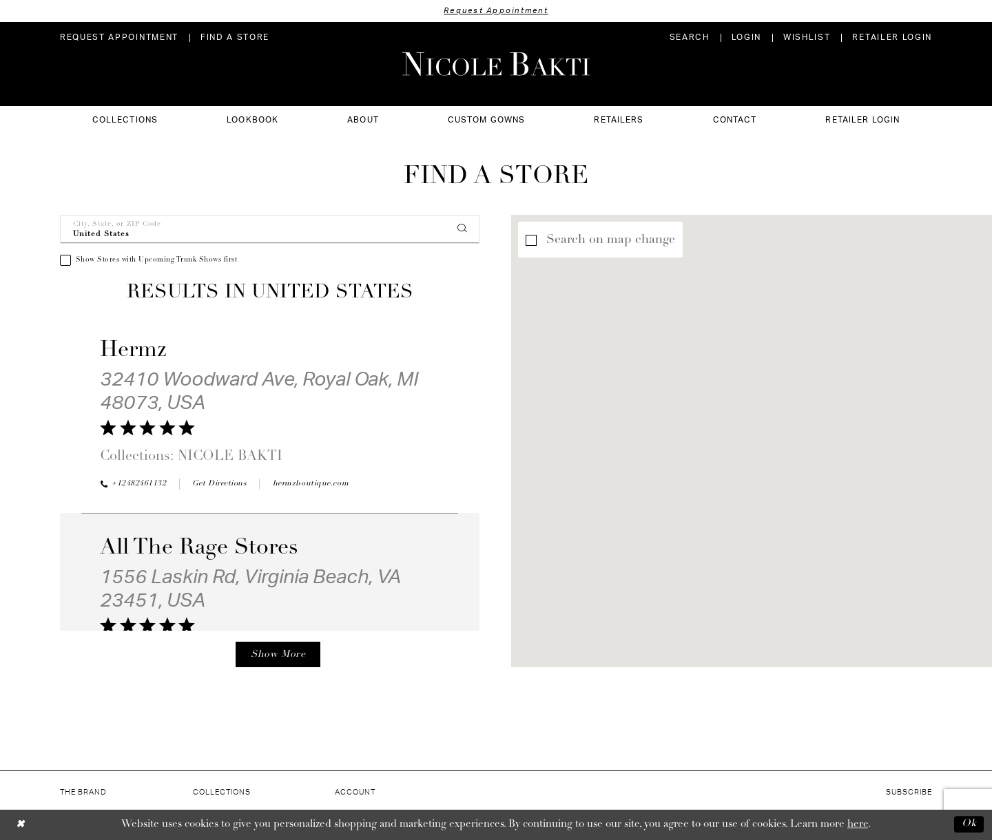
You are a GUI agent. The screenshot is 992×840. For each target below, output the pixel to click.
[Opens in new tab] (219, 484)
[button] (746, 37)
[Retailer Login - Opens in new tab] (892, 37)
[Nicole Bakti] (496, 64)
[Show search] (690, 37)
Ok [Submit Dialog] (969, 824)
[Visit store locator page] (234, 37)
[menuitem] (119, 37)
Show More (278, 654)
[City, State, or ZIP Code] (269, 229)
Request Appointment (496, 10)
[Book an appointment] (119, 37)
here (857, 824)
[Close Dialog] (20, 824)
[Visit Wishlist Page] (806, 37)
